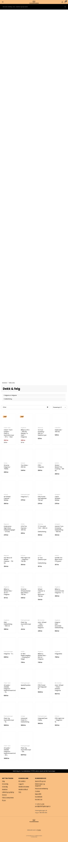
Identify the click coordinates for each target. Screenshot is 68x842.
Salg (3, 781)
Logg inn (21, 784)
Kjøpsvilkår (38, 794)
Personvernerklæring (41, 788)
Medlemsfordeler (24, 787)
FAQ (20, 792)
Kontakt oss (38, 799)
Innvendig (5, 784)
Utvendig (4, 382)
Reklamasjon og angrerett (40, 785)
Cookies (37, 791)
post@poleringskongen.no (43, 806)
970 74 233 (40, 804)
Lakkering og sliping (8, 792)
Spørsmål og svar (40, 781)
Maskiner (5, 789)
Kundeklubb (38, 797)
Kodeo (39, 830)
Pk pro (4, 800)
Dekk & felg (12, 382)
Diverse (4, 795)
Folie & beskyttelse (8, 797)
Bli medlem (22, 781)
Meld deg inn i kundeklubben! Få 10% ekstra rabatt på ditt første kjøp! (34, 771)
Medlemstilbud (23, 789)
